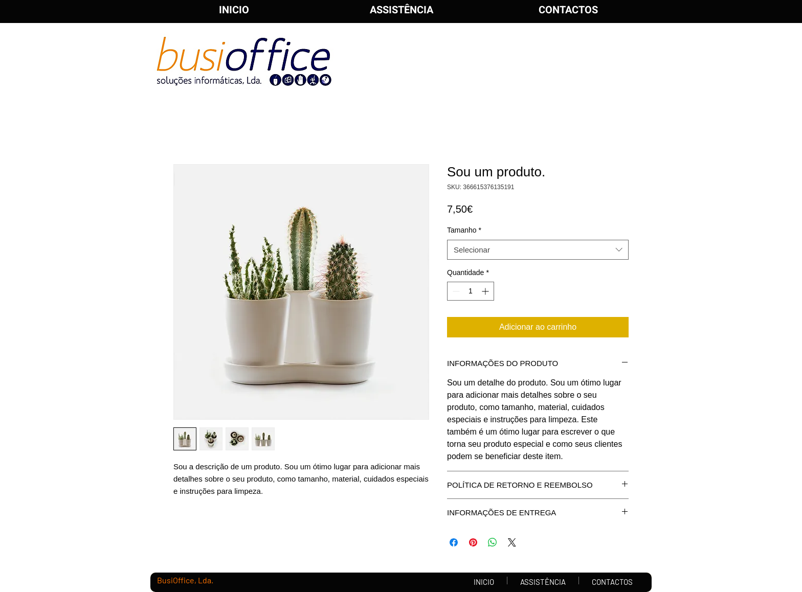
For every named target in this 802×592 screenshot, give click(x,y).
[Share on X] (512, 542)
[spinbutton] (470, 291)
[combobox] (538, 250)
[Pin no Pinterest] (473, 542)
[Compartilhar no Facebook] (454, 542)
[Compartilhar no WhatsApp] (492, 542)
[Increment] (486, 291)
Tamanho (464, 230)
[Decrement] (455, 291)
